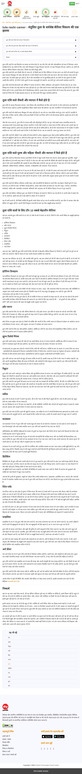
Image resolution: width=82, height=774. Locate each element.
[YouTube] (53, 749)
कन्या (7, 659)
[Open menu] (3, 4)
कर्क (7, 651)
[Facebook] (44, 749)
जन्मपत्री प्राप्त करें (13, 581)
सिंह (7, 655)
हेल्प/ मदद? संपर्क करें (9, 755)
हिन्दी (77, 3)
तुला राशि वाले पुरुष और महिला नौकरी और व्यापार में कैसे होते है (22, 46)
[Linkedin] (47, 749)
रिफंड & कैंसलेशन (8, 748)
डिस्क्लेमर (5, 745)
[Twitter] (50, 749)
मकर (7, 677)
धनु (7, 672)
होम (3, 22)
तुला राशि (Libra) (16, 22)
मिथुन (7, 646)
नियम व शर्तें (6, 751)
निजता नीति (6, 742)
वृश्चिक (8, 668)
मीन (7, 686)
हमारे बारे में (6, 736)
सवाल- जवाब (6, 739)
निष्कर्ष (7, 57)
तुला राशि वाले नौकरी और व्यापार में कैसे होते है (17, 40)
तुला (7, 664)
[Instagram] (42, 749)
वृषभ (7, 642)
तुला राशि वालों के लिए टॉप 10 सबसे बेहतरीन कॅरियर (19, 51)
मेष (7, 637)
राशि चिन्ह (8, 22)
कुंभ (7, 681)
